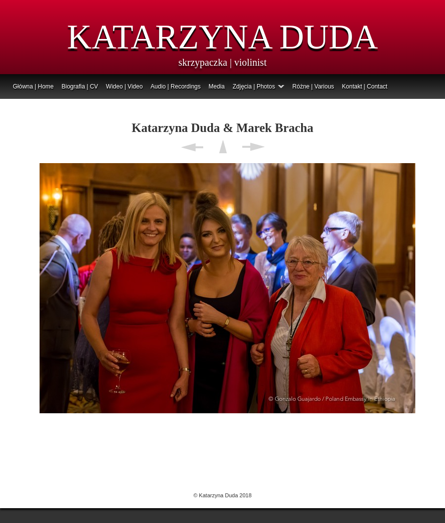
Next (253, 146)
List (223, 146)
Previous (192, 146)
